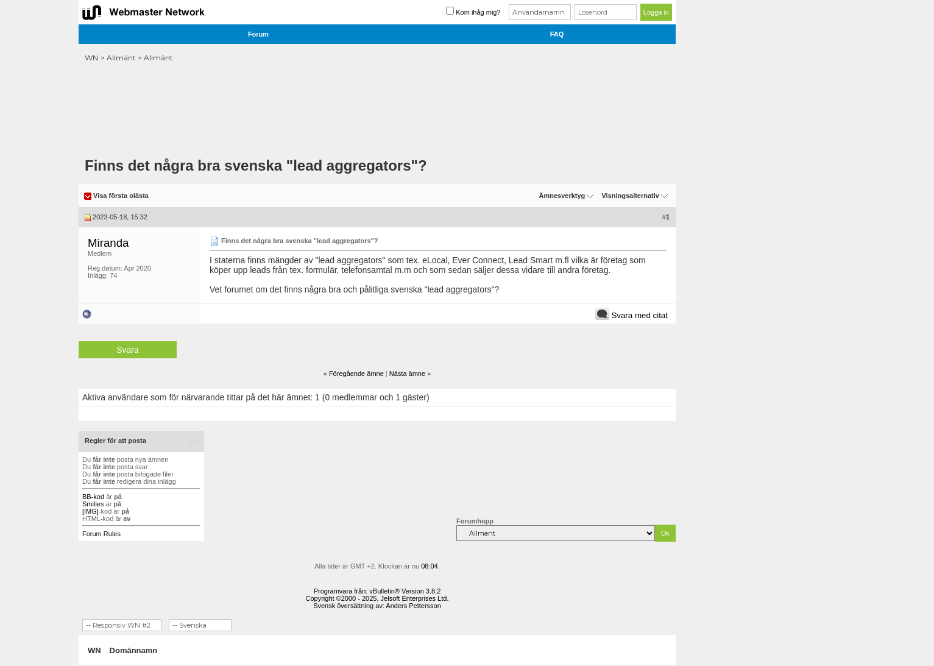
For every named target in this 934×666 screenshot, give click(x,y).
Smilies (93, 504)
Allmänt (121, 57)
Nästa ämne (407, 373)
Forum (258, 34)
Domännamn (134, 650)
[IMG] (90, 511)
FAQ (557, 34)
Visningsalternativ (630, 195)
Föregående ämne (356, 373)
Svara (127, 350)
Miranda (108, 242)
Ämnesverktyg (562, 195)
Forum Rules (101, 533)
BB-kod (93, 496)
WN (91, 57)
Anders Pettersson (413, 605)
